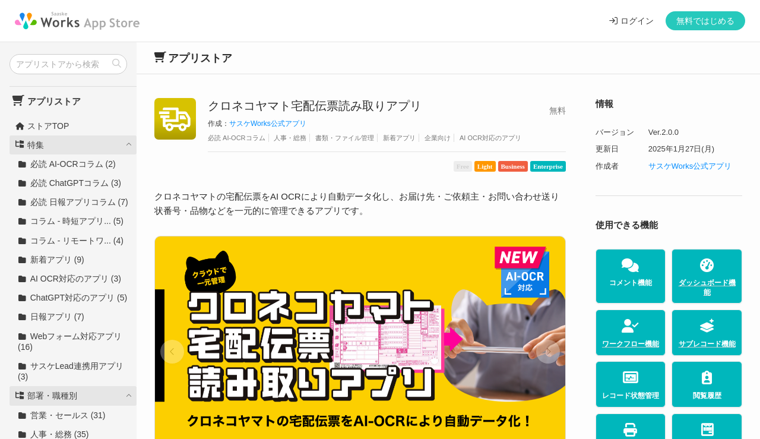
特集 (29, 145)
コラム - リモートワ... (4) (71, 240)
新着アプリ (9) (51, 259)
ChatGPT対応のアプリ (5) (72, 297)
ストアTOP (42, 126)
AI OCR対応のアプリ (490, 137)
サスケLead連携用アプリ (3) (71, 371)
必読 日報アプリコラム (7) (73, 202)
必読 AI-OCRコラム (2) (67, 164)
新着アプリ (399, 137)
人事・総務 (290, 137)
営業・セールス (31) (62, 415)
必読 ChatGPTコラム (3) (69, 183)
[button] (172, 352)
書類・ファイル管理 (344, 137)
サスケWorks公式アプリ (267, 123)
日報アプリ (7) (51, 316)
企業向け (438, 137)
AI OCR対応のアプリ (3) (69, 278)
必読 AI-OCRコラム (236, 137)
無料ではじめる (705, 21)
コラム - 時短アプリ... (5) (71, 221)
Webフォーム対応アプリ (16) (70, 341)
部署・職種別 (46, 395)
